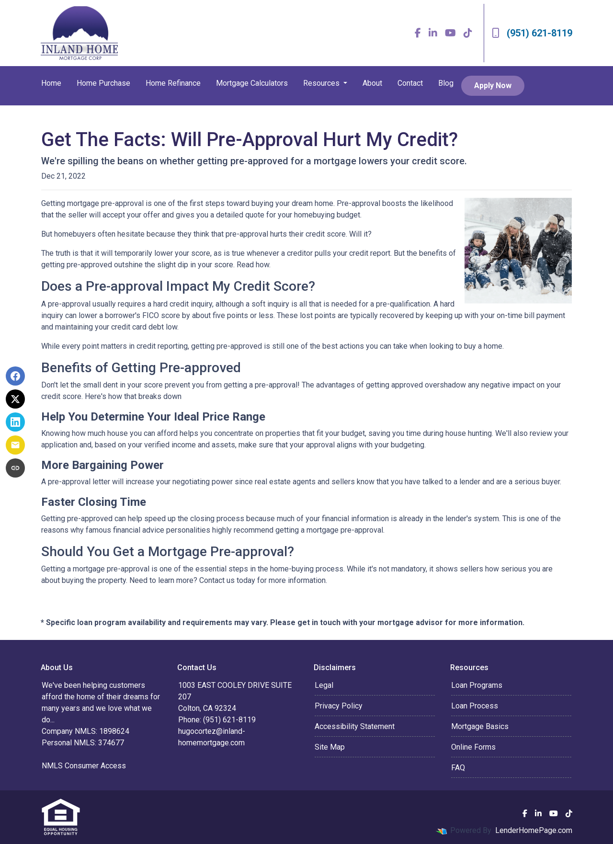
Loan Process (474, 705)
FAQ (458, 767)
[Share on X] (15, 399)
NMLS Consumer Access (84, 765)
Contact (410, 83)
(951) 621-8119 (532, 33)
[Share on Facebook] (15, 376)
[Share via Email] (15, 445)
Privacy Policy (339, 705)
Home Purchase (103, 83)
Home (51, 83)
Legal (324, 685)
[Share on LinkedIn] (15, 422)
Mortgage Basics (480, 726)
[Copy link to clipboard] (15, 468)
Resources (322, 83)
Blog (446, 83)
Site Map (330, 747)
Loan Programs (476, 685)
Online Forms (473, 747)
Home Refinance (173, 83)
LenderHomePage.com (533, 830)
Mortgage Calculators (252, 83)
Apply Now (492, 85)
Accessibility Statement (355, 726)
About (372, 83)
